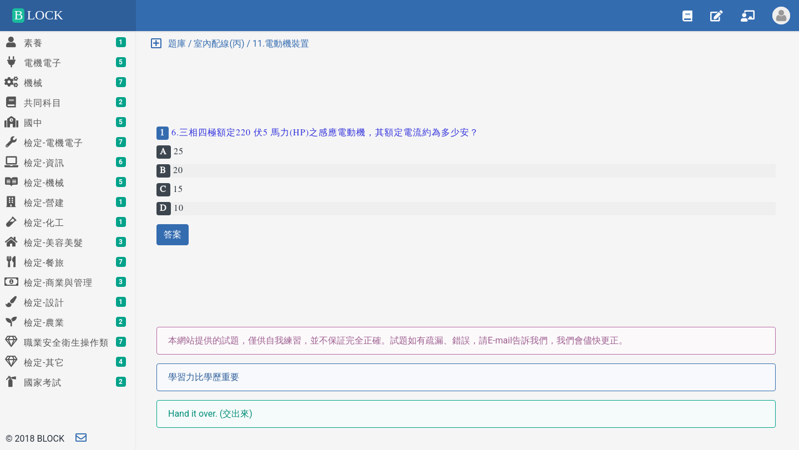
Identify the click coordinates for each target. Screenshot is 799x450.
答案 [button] (172, 234)
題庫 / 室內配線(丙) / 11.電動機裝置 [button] (230, 43)
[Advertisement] (466, 83)
